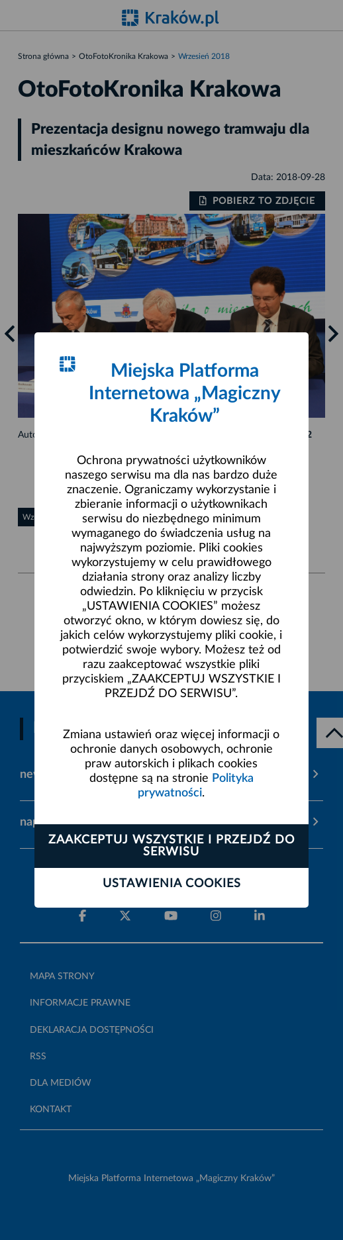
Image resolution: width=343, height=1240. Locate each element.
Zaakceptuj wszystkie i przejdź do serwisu (171, 846)
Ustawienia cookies (172, 884)
